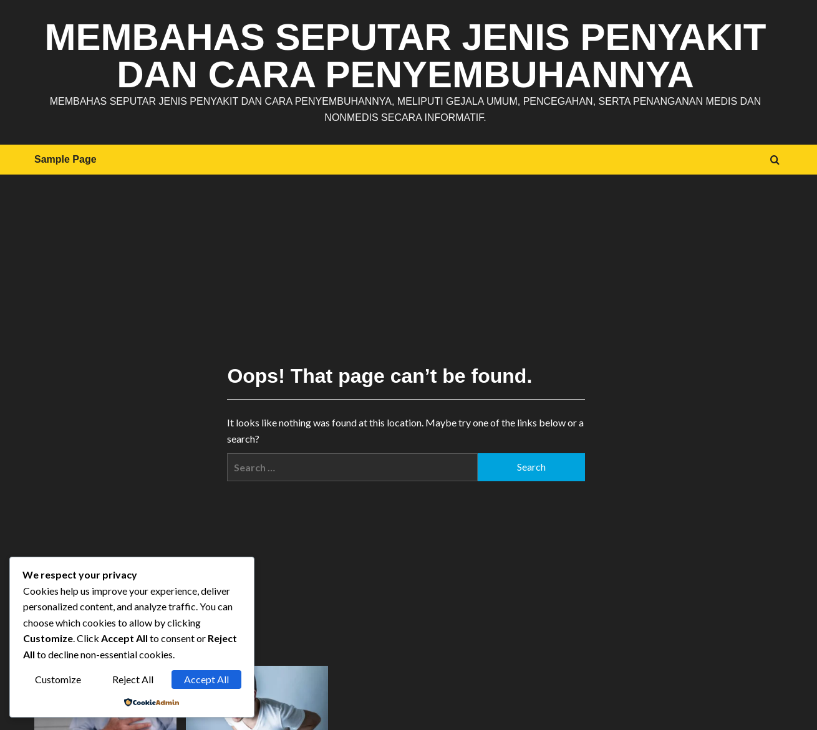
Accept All (206, 679)
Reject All (132, 679)
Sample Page (65, 159)
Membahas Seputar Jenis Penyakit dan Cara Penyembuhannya (405, 55)
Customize (58, 679)
